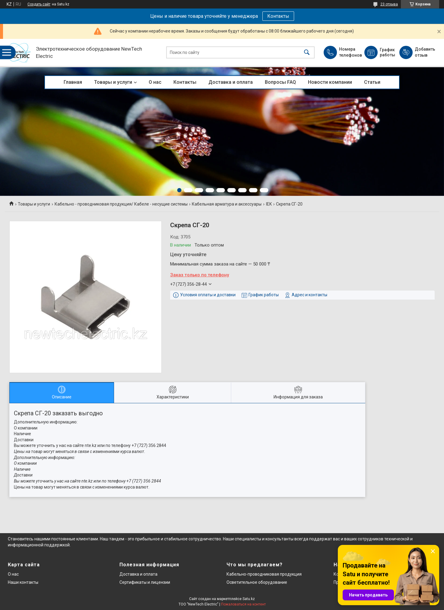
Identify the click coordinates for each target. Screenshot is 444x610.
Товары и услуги (113, 82)
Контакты (278, 16)
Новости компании (330, 82)
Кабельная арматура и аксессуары (227, 204)
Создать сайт (38, 4)
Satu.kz (249, 599)
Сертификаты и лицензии (144, 582)
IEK (269, 204)
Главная (73, 82)
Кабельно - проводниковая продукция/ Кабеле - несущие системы (121, 204)
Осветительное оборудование (257, 582)
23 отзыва (389, 4)
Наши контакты (23, 582)
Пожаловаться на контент (243, 604)
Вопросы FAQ (280, 82)
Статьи (372, 82)
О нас (155, 82)
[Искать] (307, 52)
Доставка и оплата (230, 82)
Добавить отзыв (425, 52)
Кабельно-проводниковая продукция (264, 574)
